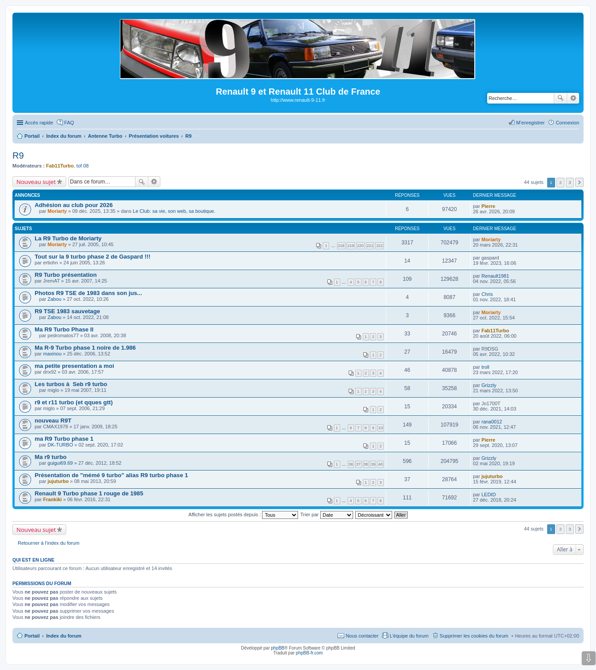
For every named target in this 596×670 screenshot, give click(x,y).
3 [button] (569, 182)
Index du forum (63, 635)
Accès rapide (39, 122)
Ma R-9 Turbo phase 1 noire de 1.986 (85, 347)
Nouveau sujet (36, 182)
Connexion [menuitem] (567, 122)
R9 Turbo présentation (66, 274)
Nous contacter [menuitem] (362, 635)
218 (341, 245)
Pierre (488, 206)
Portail (32, 136)
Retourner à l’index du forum (48, 543)
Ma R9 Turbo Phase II (64, 329)
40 (380, 464)
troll (485, 367)
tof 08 (82, 165)
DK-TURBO (60, 444)
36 (351, 464)
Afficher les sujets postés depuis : (243, 514)
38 (366, 464)
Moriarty (57, 211)
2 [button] (560, 182)
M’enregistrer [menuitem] (530, 122)
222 (379, 245)
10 (380, 428)
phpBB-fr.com (309, 652)
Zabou (54, 299)
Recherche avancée (573, 98)
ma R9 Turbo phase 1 (64, 438)
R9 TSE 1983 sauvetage (67, 311)
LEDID (488, 494)
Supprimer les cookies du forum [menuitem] (474, 635)
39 (373, 464)
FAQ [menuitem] (69, 122)
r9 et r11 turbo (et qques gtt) (74, 402)
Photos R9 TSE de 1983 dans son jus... (88, 293)
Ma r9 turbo (51, 457)
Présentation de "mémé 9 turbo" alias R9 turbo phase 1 (111, 475)
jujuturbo (58, 481)
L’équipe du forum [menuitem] (408, 635)
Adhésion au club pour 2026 (74, 205)
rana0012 (491, 421)
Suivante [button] (579, 182)
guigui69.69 (60, 463)
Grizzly (489, 385)
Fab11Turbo (60, 165)
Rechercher (560, 98)
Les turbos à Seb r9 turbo (71, 384)
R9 (18, 155)
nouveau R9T (53, 420)
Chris (487, 294)
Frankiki (52, 499)
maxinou (52, 353)
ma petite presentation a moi (74, 366)
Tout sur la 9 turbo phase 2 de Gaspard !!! (93, 256)
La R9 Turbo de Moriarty (68, 238)
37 (358, 464)
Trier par (326, 514)
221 (370, 245)
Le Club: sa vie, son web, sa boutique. (174, 211)
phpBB (277, 648)
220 (360, 245)
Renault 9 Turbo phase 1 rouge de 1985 (89, 493)
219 (350, 245)
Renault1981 (495, 276)
